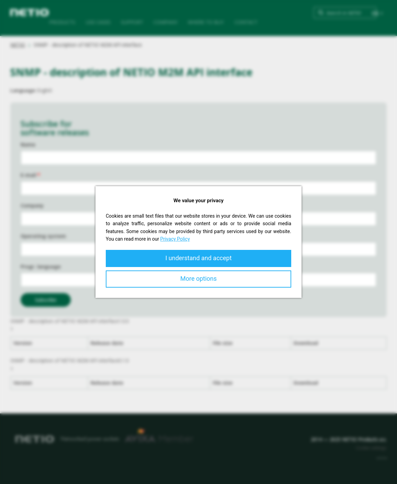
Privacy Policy (175, 239)
